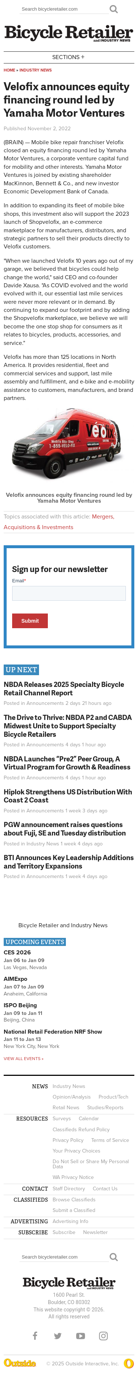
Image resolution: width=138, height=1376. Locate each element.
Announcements (45, 703)
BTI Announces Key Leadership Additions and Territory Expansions (69, 861)
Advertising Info (70, 1221)
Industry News (36, 70)
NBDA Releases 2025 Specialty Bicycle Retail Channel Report (64, 688)
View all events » (23, 1058)
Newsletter (95, 1232)
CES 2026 (17, 952)
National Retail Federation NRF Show (53, 1031)
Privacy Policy (68, 1140)
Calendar (89, 1118)
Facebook (35, 1336)
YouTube (80, 1336)
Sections (69, 56)
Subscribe (64, 1232)
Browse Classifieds (74, 1200)
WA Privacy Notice (73, 1177)
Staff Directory (69, 1189)
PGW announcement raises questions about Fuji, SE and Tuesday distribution (65, 828)
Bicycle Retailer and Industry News (62, 925)
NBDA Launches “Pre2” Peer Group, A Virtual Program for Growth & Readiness (67, 763)
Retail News (66, 1107)
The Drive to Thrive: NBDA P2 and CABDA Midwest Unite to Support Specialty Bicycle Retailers (68, 725)
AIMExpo (15, 979)
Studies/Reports (105, 1107)
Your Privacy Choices (76, 1151)
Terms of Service (110, 1140)
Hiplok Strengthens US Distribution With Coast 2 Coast (68, 796)
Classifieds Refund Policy (81, 1129)
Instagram (103, 1336)
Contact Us (105, 1189)
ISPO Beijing (20, 1005)
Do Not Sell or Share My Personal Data (91, 1164)
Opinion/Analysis (72, 1097)
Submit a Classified (74, 1210)
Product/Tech (113, 1097)
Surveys (62, 1118)
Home (9, 70)
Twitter (57, 1336)
